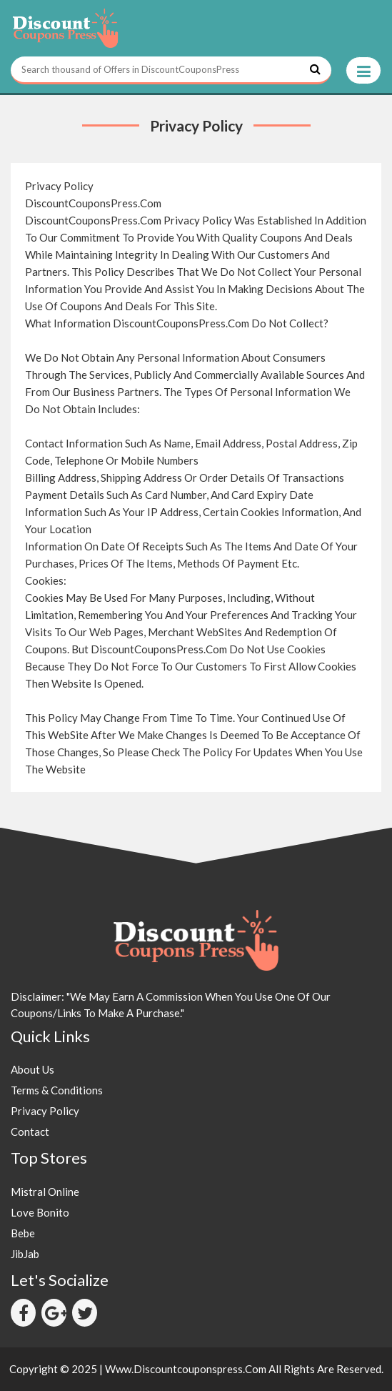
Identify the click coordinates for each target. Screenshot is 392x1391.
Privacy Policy (45, 1110)
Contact (30, 1131)
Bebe (23, 1233)
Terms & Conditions (57, 1090)
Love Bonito (40, 1212)
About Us (32, 1069)
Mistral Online (45, 1191)
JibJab (25, 1253)
